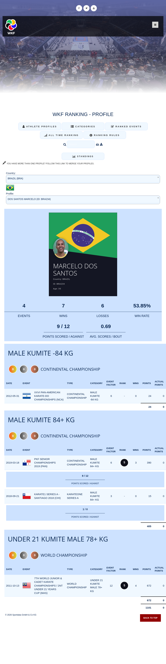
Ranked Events (126, 126)
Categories (83, 126)
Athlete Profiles (40, 126)
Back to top (150, 618)
